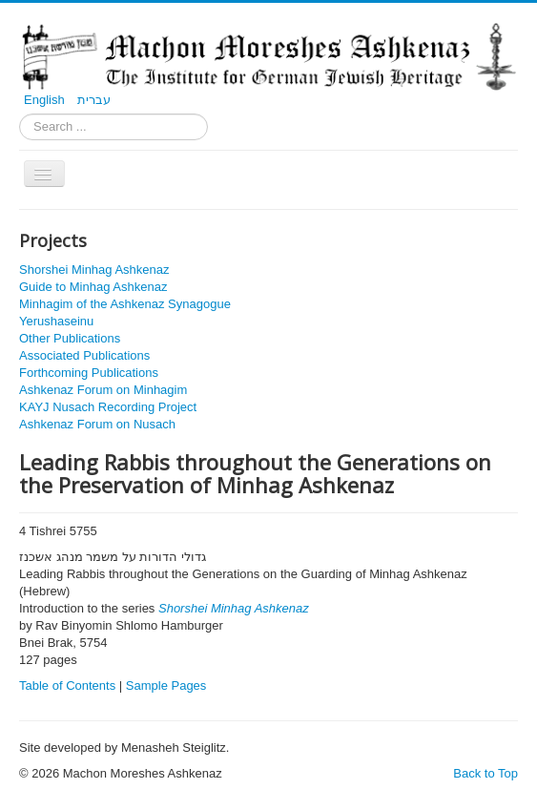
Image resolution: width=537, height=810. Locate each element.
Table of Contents (67, 685)
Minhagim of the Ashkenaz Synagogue (125, 304)
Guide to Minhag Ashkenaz (93, 287)
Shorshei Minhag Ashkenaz (94, 269)
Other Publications (69, 338)
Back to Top (485, 773)
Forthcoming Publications (88, 372)
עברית (94, 100)
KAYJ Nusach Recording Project (107, 407)
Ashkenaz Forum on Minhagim (103, 390)
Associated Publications (84, 355)
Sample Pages (166, 685)
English (46, 100)
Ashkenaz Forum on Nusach (97, 424)
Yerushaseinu (56, 321)
